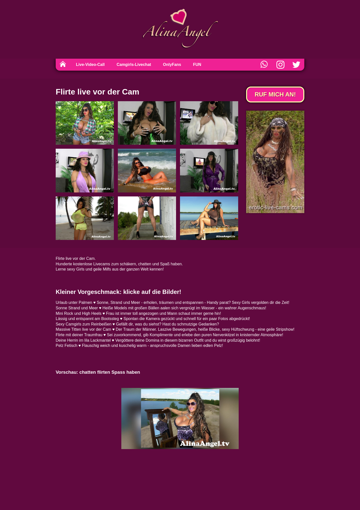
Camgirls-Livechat (134, 64)
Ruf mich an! (275, 94)
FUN (197, 64)
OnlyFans (172, 64)
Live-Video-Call (90, 64)
